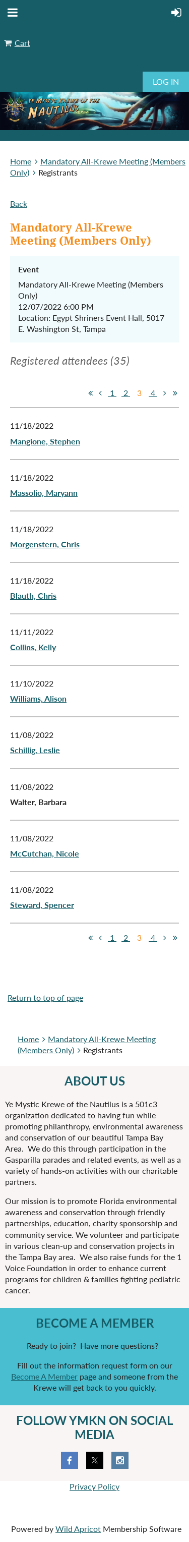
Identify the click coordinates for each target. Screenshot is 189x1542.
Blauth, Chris (33, 595)
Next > (165, 393)
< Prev (100, 393)
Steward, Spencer (42, 904)
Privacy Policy (94, 1486)
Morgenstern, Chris (45, 544)
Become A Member (44, 1376)
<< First (90, 393)
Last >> (175, 393)
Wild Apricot (78, 1528)
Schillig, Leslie (35, 750)
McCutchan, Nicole (44, 853)
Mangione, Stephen (45, 441)
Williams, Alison (38, 698)
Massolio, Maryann (44, 492)
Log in (166, 81)
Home (20, 161)
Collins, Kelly (33, 647)
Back (18, 203)
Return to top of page (45, 997)
